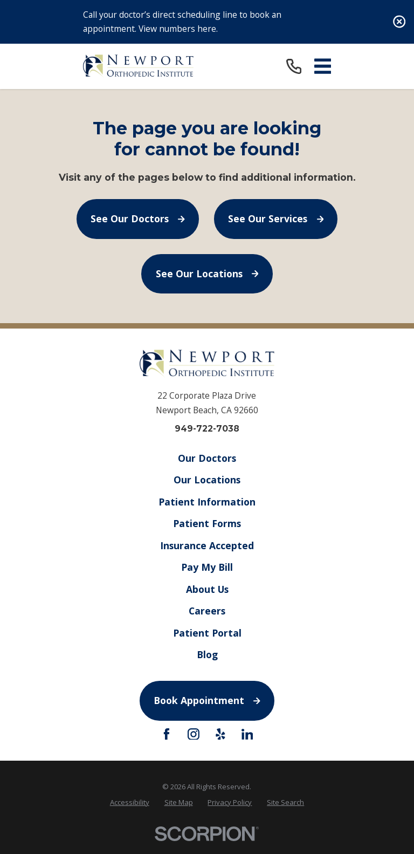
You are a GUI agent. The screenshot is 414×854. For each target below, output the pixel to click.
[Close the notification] (399, 22)
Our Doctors (207, 458)
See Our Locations (207, 273)
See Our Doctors (138, 218)
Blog (206, 654)
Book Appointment (207, 700)
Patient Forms (207, 523)
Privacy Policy (230, 802)
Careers (207, 610)
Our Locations (207, 479)
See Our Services (275, 218)
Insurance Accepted (207, 545)
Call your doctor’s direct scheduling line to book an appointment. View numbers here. (182, 22)
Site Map (178, 802)
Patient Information (207, 501)
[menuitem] (129, 802)
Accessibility (129, 802)
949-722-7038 (207, 429)
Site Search (285, 802)
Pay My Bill (207, 567)
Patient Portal (206, 632)
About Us (206, 589)
